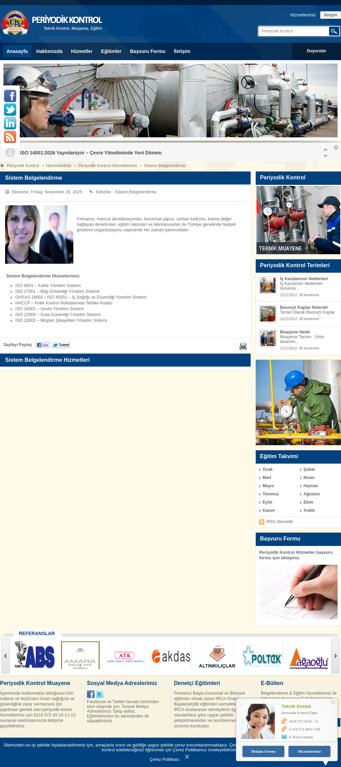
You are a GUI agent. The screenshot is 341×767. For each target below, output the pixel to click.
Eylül (267, 502)
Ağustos (311, 494)
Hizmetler (81, 51)
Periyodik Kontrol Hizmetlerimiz (107, 165)
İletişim (330, 15)
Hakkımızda (49, 51)
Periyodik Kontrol (23, 165)
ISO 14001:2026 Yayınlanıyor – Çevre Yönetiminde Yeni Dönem (91, 152)
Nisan (309, 477)
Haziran (310, 485)
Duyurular (316, 51)
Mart (267, 477)
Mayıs (268, 485)
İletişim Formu (263, 751)
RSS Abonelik (280, 521)
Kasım (269, 510)
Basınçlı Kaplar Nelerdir (304, 307)
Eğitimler (111, 51)
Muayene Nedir (295, 332)
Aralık (309, 510)
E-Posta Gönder (301, 737)
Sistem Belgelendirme (165, 165)
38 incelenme (309, 295)
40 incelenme (309, 348)
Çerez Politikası (164, 759)
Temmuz (271, 494)
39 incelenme (309, 319)
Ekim (308, 502)
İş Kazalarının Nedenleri (304, 278)
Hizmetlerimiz (303, 15)
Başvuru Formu (147, 51)
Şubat (309, 469)
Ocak (267, 469)
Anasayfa (17, 51)
